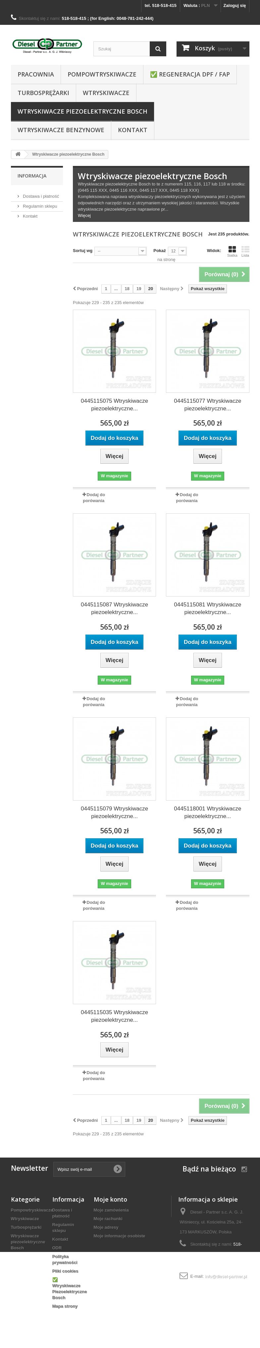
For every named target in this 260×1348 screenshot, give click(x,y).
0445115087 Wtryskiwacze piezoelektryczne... (114, 608)
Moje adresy (106, 1227)
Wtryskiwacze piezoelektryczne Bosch (82, 111)
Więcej (84, 215)
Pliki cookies (65, 1271)
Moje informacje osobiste (119, 1235)
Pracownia (36, 74)
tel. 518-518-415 (161, 5)
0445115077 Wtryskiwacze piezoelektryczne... (207, 405)
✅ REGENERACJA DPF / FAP (190, 74)
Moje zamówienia (111, 1210)
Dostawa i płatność (40, 193)
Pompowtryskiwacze (102, 74)
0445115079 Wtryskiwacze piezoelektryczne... (114, 812)
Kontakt (132, 130)
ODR (57, 1247)
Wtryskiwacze (106, 93)
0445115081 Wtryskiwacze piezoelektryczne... (207, 608)
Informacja (32, 176)
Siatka (232, 251)
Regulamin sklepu (39, 203)
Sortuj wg (82, 250)
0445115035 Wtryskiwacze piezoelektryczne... (114, 1016)
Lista (245, 251)
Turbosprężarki (43, 93)
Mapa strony (65, 1306)
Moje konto (110, 1199)
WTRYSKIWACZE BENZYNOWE (61, 130)
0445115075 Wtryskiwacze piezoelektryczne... (114, 405)
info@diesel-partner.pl (226, 1276)
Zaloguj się (235, 5)
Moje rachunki (108, 1218)
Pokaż (159, 250)
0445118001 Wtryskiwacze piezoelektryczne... (207, 812)
